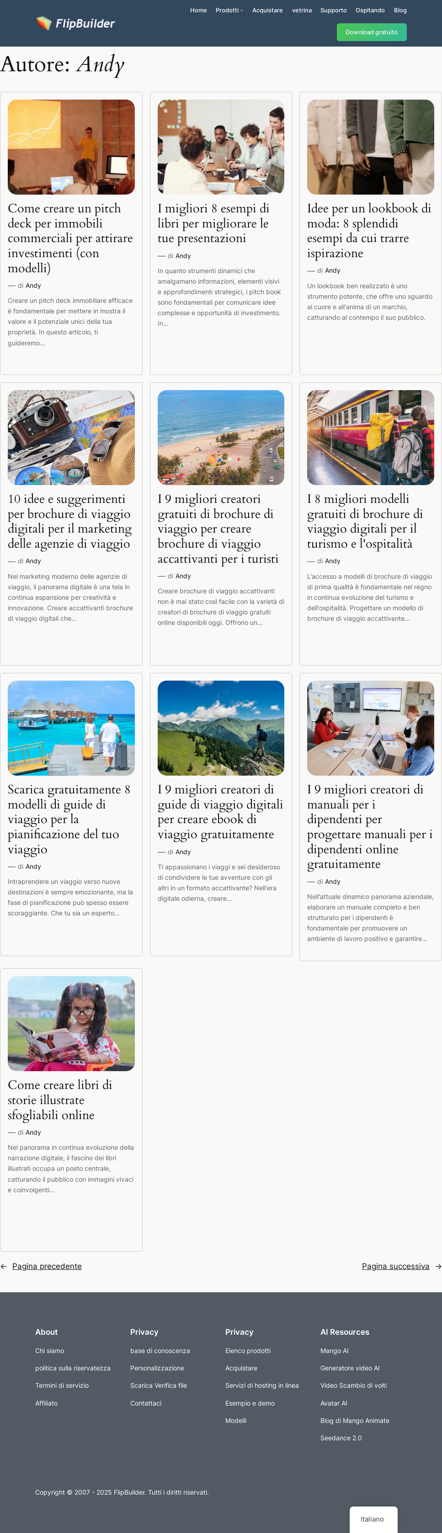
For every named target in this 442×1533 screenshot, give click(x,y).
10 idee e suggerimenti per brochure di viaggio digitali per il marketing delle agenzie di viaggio (70, 522)
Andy (33, 285)
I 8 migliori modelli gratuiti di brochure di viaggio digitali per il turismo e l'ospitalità (365, 522)
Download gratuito (372, 32)
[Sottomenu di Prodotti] (242, 10)
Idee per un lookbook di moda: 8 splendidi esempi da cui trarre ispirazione (369, 231)
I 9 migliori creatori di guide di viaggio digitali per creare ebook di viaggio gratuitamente (220, 812)
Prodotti (227, 10)
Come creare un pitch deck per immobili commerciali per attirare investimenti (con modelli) (70, 238)
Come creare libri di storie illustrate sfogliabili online (60, 1100)
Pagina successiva (402, 1266)
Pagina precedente (41, 1266)
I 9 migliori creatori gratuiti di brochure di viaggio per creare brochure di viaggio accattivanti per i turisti (218, 529)
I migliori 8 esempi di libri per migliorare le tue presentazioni (214, 223)
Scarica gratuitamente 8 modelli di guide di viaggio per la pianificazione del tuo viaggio (69, 819)
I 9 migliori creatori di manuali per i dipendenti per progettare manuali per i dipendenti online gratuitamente (370, 827)
